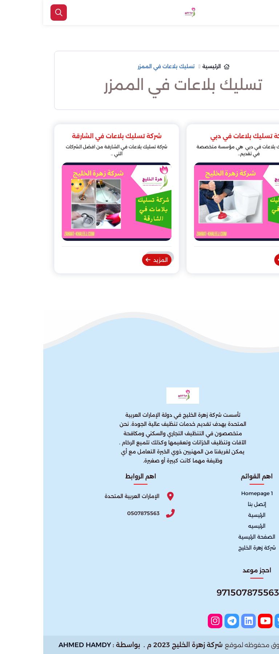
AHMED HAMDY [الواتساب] (41, 645)
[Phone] (97, 513)
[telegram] (188, 621)
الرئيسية (213, 515)
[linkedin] (205, 621)
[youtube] (222, 621)
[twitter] (238, 621)
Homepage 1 (214, 493)
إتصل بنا (214, 504)
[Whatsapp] (214, 595)
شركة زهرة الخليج (213, 548)
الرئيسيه (213, 526)
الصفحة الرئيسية (213, 537)
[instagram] (172, 621)
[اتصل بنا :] (264, 614)
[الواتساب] (264, 637)
